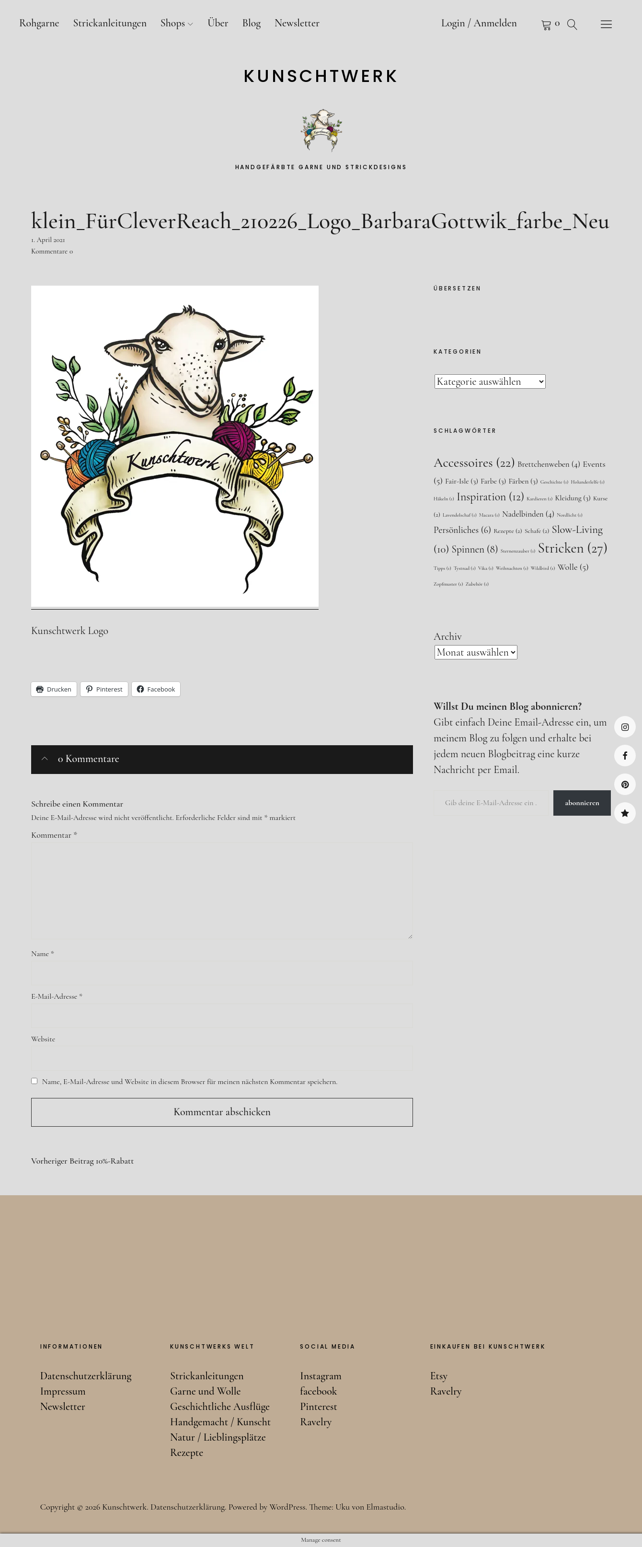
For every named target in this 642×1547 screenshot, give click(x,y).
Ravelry (625, 813)
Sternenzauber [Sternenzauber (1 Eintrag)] (518, 551)
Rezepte (186, 1452)
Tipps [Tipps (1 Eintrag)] (442, 568)
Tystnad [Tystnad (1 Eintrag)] (465, 568)
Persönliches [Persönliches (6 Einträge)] (462, 530)
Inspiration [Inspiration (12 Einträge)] (490, 497)
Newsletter (297, 23)
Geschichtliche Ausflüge (220, 1406)
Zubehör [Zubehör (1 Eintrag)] (477, 584)
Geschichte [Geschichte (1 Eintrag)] (554, 482)
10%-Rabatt (82, 1160)
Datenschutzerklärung (86, 1376)
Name (42, 953)
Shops (172, 23)
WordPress (287, 1506)
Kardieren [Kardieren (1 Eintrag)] (539, 499)
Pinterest (625, 784)
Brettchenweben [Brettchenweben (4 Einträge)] (548, 464)
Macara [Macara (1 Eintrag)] (489, 515)
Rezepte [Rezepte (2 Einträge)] (507, 531)
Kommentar (54, 835)
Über (218, 23)
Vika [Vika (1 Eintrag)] (485, 568)
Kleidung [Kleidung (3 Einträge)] (572, 498)
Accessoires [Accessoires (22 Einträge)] (474, 462)
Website (43, 1039)
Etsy (438, 1376)
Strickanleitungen (110, 23)
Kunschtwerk (321, 76)
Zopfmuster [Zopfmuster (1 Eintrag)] (448, 584)
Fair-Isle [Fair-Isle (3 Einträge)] (461, 481)
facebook (625, 755)
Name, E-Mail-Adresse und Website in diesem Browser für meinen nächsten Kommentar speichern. (190, 1081)
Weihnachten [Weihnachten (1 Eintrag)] (512, 568)
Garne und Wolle (205, 1391)
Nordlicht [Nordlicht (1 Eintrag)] (570, 515)
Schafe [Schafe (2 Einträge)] (537, 531)
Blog (251, 23)
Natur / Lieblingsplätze (218, 1437)
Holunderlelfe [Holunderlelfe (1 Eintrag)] (587, 482)
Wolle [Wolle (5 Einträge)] (573, 567)
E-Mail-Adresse (56, 996)
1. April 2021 (48, 239)
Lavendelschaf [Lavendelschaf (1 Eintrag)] (460, 515)
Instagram (625, 727)
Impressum (63, 1391)
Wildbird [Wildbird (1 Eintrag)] (543, 568)
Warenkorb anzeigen (534, 24)
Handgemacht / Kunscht (220, 1422)
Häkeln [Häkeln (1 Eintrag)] (444, 499)
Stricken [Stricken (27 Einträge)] (573, 548)
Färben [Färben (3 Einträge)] (523, 481)
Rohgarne (39, 23)
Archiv (448, 636)
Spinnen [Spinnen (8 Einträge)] (475, 549)
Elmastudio (385, 1506)
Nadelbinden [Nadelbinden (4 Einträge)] (528, 514)
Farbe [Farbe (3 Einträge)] (493, 481)
